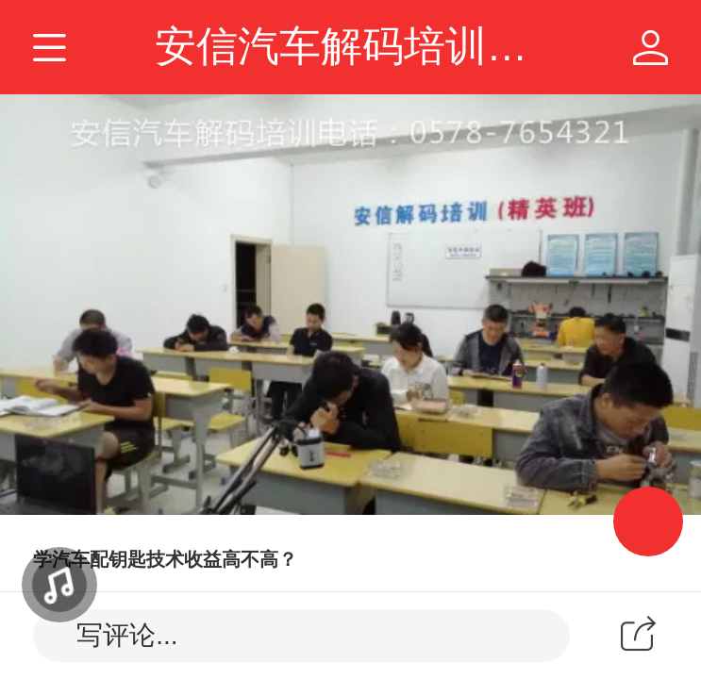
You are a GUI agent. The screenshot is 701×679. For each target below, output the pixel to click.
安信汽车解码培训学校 (362, 46)
